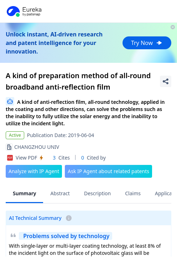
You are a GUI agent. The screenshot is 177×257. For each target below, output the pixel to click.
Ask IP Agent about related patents (108, 171)
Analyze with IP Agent (34, 171)
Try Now (147, 43)
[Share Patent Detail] (165, 81)
